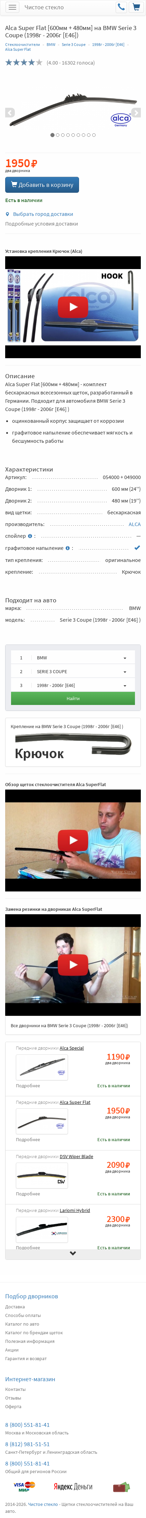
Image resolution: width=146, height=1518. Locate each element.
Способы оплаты (23, 1315)
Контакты (15, 1389)
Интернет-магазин (30, 1379)
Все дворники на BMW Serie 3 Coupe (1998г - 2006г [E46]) (69, 1025)
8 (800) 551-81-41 (27, 1425)
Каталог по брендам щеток (34, 1332)
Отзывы (13, 1398)
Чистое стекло (44, 7)
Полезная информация (30, 1341)
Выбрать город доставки (39, 213)
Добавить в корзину (42, 185)
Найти (73, 698)
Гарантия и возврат (26, 1358)
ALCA (135, 524)
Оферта (13, 1406)
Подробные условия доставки (41, 223)
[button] (15, 108)
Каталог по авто (22, 1324)
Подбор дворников (31, 1296)
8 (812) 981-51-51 (27, 1444)
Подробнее (28, 1086)
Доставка (15, 1307)
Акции (12, 1350)
